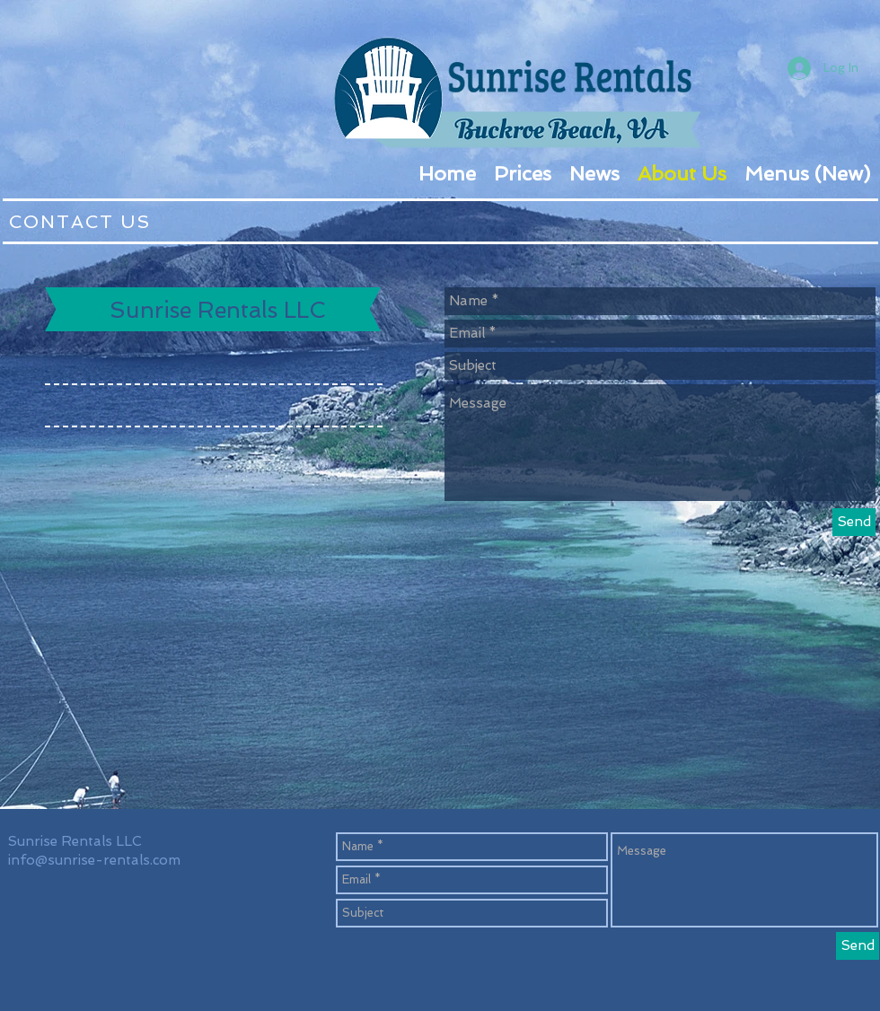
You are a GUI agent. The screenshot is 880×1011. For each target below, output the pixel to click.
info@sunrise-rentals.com (94, 860)
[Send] (854, 522)
